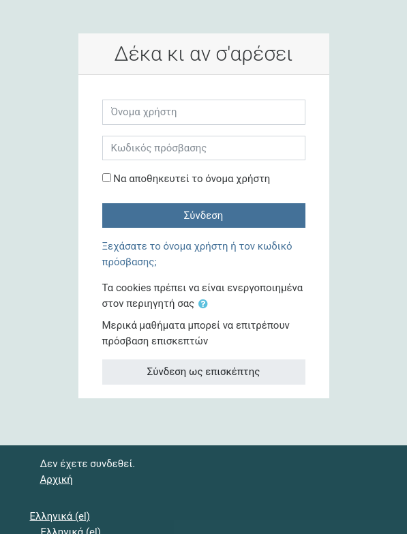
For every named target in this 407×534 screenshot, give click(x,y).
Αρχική (56, 479)
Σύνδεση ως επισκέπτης (203, 372)
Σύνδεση (204, 215)
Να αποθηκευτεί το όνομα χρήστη (191, 179)
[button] (206, 304)
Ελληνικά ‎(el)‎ (60, 516)
